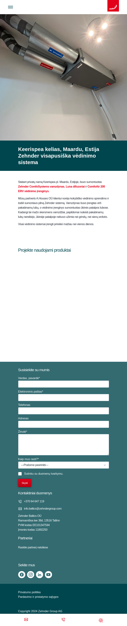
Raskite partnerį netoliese (33, 547)
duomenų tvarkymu (50, 473)
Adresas (63, 422)
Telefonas (63, 408)
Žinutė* (63, 442)
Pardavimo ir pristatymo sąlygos (38, 596)
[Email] (26, 619)
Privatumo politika (29, 592)
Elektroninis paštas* (63, 395)
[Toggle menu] (10, 7)
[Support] (101, 619)
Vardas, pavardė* (63, 382)
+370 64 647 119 (34, 501)
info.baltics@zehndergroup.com (43, 508)
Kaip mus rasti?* (63, 463)
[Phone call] (63, 619)
